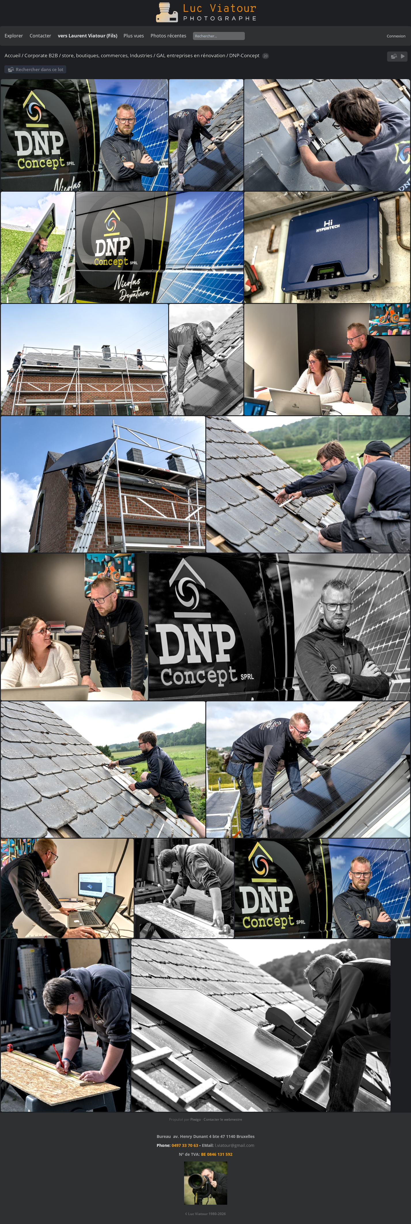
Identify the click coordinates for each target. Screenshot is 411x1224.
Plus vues (134, 36)
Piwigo (195, 1119)
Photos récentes (168, 36)
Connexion (396, 36)
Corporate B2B (41, 55)
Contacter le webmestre (223, 1119)
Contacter (40, 36)
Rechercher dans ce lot (39, 69)
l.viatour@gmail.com (234, 1145)
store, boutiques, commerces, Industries (107, 55)
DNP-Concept (244, 55)
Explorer (14, 36)
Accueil (12, 55)
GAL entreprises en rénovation (190, 55)
